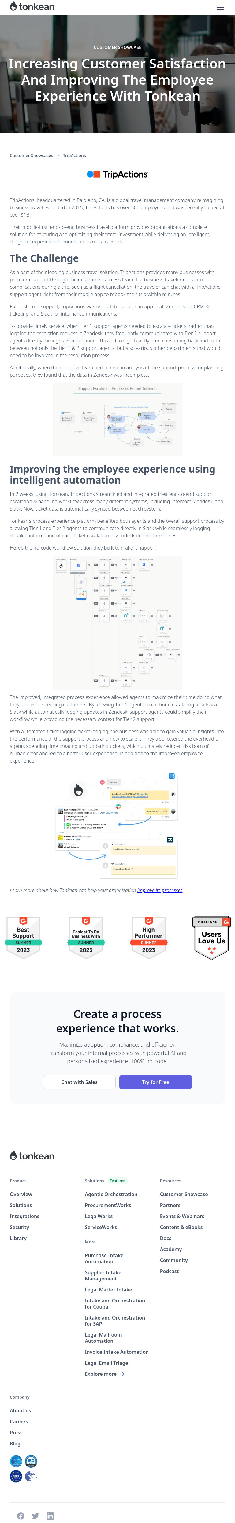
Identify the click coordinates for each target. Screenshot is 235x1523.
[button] (219, 7)
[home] (32, 7)
